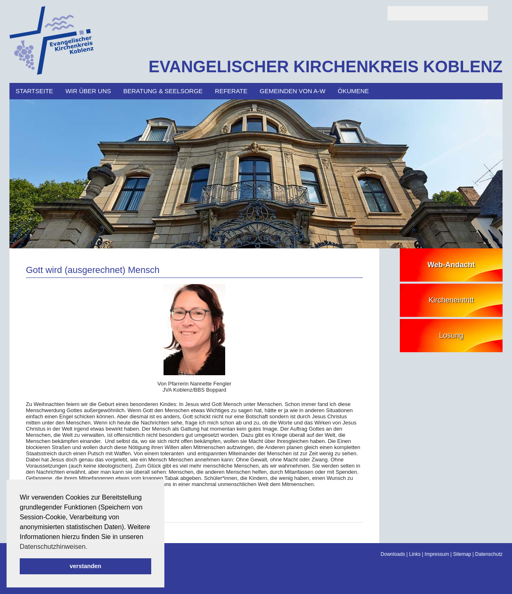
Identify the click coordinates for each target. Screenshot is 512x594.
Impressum (436, 554)
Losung (451, 335)
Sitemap (462, 554)
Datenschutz (489, 554)
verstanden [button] (85, 566)
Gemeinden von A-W (292, 90)
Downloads (393, 554)
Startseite (34, 90)
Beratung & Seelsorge (163, 90)
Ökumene (353, 90)
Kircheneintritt (451, 300)
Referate (231, 90)
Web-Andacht (451, 265)
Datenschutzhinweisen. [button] (54, 546)
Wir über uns (88, 90)
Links (415, 554)
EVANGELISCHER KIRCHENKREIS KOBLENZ (325, 66)
